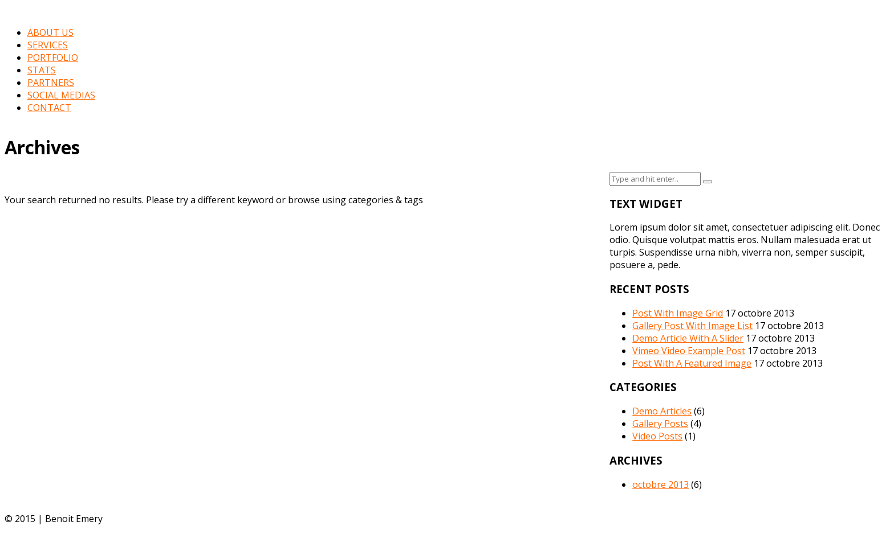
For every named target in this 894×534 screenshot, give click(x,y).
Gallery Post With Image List (692, 325)
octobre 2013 (660, 484)
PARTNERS (50, 82)
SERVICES (47, 45)
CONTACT (49, 107)
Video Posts (657, 436)
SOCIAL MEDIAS (61, 95)
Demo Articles (662, 411)
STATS (41, 70)
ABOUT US (50, 32)
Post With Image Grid (677, 313)
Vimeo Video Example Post (688, 350)
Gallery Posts (660, 423)
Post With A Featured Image (691, 363)
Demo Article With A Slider (687, 338)
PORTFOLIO (52, 57)
